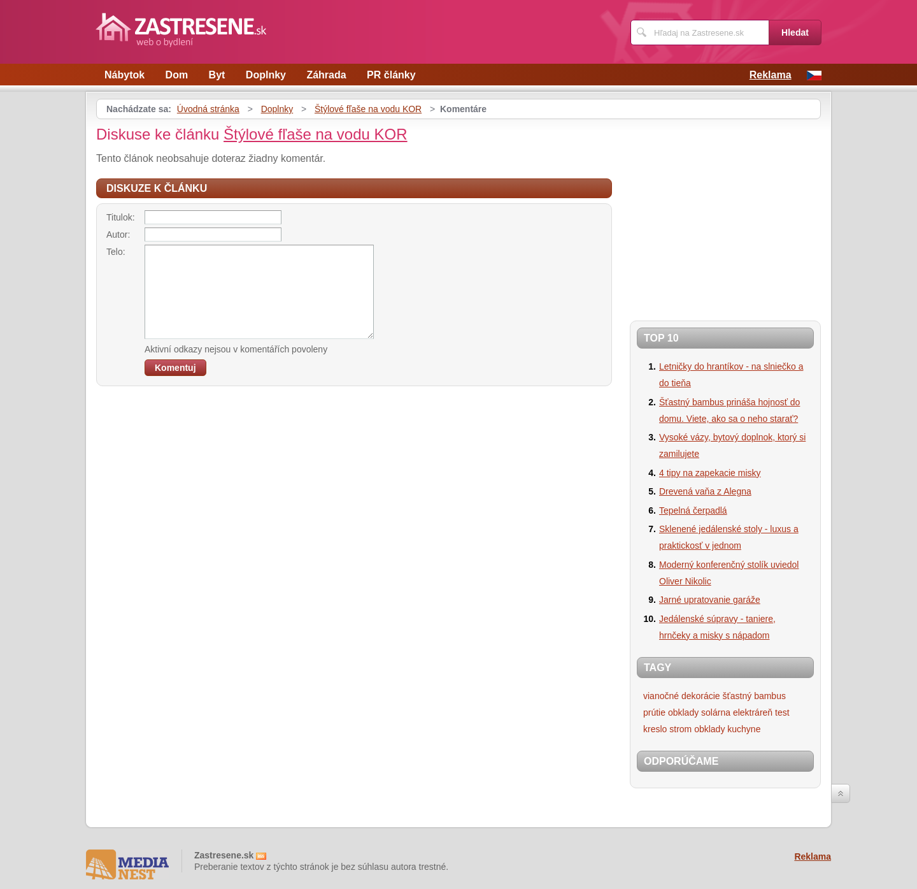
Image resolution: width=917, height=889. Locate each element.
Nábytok (124, 74)
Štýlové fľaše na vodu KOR (368, 109)
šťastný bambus (754, 696)
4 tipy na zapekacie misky (710, 473)
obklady (683, 712)
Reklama (771, 74)
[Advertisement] (737, 215)
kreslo (655, 729)
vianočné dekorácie (681, 696)
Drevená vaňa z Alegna (705, 491)
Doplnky (266, 74)
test (782, 712)
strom (680, 729)
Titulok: (120, 217)
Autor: (118, 234)
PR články (391, 74)
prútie (654, 712)
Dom (177, 74)
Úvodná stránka (208, 109)
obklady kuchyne (727, 729)
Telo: (115, 252)
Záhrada (326, 74)
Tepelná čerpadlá (693, 510)
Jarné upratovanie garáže (709, 600)
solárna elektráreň (736, 712)
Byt (217, 74)
